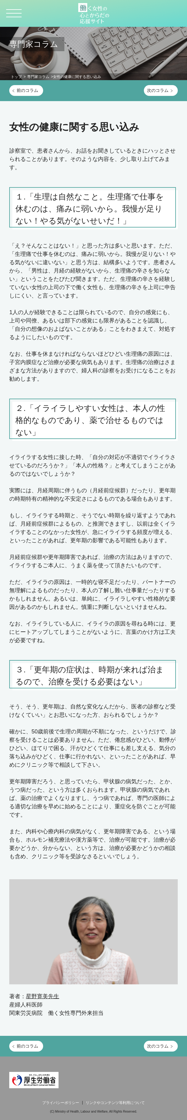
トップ (16, 77)
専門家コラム (38, 77)
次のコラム (158, 90)
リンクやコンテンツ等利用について (115, 1103)
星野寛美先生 (42, 996)
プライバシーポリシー (60, 1103)
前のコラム (27, 90)
